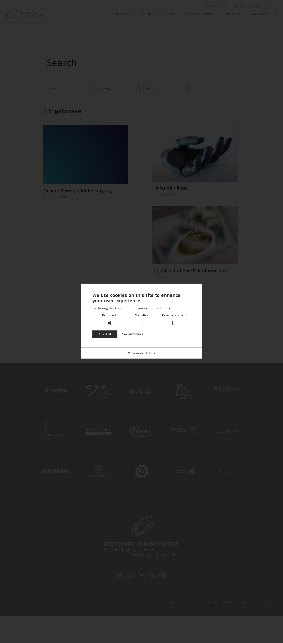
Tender (169, 14)
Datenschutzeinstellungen (232, 602)
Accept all (105, 334)
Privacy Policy (202, 602)
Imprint (184, 602)
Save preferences (132, 334)
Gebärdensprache (217, 6)
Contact (170, 602)
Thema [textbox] (51, 88)
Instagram (130, 575)
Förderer (227, 471)
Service (156, 602)
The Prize (147, 14)
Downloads (259, 14)
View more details (141, 352)
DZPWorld (122, 14)
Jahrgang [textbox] (103, 88)
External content (174, 315)
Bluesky (120, 575)
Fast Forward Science (60, 602)
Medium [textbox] (152, 88)
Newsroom (12, 602)
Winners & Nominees (199, 14)
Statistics (141, 315)
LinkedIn (152, 575)
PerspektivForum (33, 602)
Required (109, 315)
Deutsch (269, 6)
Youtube (141, 575)
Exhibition (233, 14)
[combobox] (66, 88)
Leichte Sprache (247, 6)
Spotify (163, 575)
